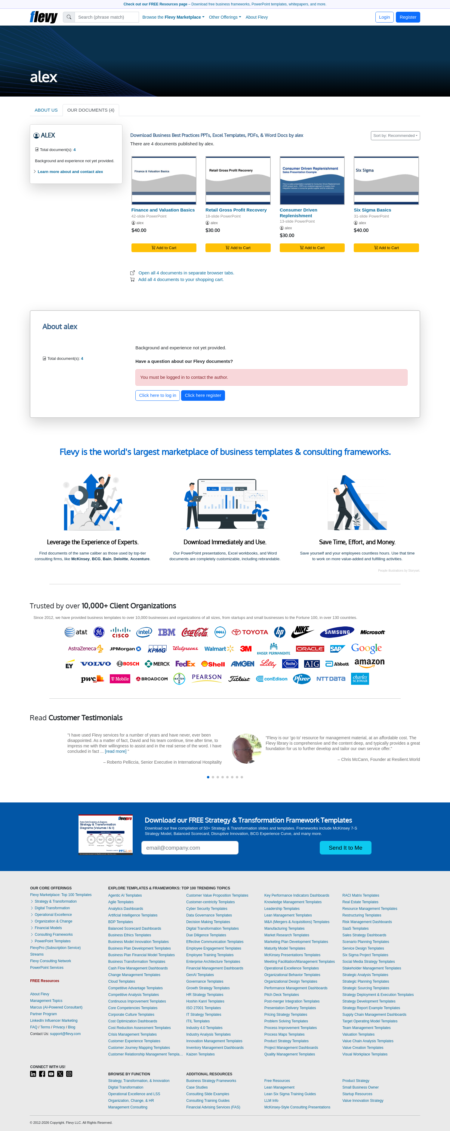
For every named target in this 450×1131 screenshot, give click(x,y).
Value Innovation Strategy (363, 1101)
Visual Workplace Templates (364, 1054)
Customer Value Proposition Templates (217, 895)
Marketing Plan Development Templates (296, 942)
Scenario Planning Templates (365, 942)
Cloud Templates (121, 981)
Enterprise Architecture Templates (213, 961)
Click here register (203, 395)
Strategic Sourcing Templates (365, 988)
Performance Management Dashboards (296, 988)
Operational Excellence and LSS (134, 1094)
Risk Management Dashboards (367, 922)
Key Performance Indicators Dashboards (296, 895)
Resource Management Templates (369, 909)
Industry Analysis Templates (208, 1034)
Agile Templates (121, 902)
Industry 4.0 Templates (204, 1028)
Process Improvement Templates (290, 1028)
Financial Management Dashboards (214, 968)
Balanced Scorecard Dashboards (134, 928)
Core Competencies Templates (133, 1008)
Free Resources (277, 1081)
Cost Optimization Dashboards (132, 1021)
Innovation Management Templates (214, 1041)
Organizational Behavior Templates (292, 975)
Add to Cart (164, 248)
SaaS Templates (355, 928)
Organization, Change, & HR (131, 1101)
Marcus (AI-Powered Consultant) (56, 1007)
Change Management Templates (134, 975)
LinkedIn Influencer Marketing (53, 1020)
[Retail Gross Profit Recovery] (238, 180)
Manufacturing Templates (284, 928)
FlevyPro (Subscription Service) (55, 948)
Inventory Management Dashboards (215, 1048)
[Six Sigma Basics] (386, 180)
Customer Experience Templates (134, 1041)
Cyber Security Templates (206, 909)
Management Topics (46, 1001)
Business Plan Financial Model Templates (141, 955)
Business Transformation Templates (136, 961)
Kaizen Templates (200, 1054)
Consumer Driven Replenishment (298, 212)
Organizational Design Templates (290, 981)
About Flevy (257, 17)
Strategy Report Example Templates (371, 1008)
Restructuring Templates (361, 915)
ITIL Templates (198, 1021)
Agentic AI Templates (125, 895)
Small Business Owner (360, 1087)
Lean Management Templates (288, 915)
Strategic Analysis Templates (365, 975)
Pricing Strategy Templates (285, 1014)
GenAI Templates (200, 975)
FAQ (33, 1027)
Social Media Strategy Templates (368, 961)
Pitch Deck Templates (281, 995)
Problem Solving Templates (286, 1021)
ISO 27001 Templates (203, 1008)
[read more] (116, 751)
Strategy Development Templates (369, 1001)
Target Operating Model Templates (369, 1021)
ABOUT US (46, 110)
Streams (37, 954)
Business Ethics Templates (129, 935)
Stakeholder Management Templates (371, 968)
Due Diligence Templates (206, 935)
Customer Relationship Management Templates (145, 1054)
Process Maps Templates (284, 1034)
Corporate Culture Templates (131, 1014)
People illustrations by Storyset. (399, 570)
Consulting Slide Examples (207, 1094)
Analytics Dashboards (125, 909)
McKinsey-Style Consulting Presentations (297, 1107)
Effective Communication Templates (214, 942)
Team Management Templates (366, 1028)
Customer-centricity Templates (210, 902)
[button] (208, 777)
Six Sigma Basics (372, 209)
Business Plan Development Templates (139, 948)
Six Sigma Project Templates (365, 955)
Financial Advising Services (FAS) (213, 1107)
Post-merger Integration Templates (292, 1001)
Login (384, 17)
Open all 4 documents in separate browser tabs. (187, 272)
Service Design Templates (363, 948)
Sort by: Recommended (394, 135)
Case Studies (197, 1087)
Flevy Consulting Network (50, 961)
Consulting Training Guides (208, 1101)
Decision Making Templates (208, 922)
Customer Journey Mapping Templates (139, 1048)
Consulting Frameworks (51, 934)
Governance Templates (204, 981)
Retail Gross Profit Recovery (236, 209)
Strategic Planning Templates (365, 981)
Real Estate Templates (360, 902)
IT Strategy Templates (203, 1014)
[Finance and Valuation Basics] (164, 180)
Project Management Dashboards (291, 1048)
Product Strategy (355, 1081)
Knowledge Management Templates (293, 902)
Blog (71, 1027)
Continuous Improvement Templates (137, 1001)
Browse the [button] (172, 17)
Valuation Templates (358, 1034)
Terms (45, 1027)
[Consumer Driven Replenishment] (312, 180)
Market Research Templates (286, 935)
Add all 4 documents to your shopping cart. (181, 279)
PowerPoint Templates (50, 941)
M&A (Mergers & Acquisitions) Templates (297, 922)
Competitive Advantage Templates (135, 988)
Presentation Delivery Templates (290, 1008)
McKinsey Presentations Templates (292, 955)
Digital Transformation (50, 908)
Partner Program (43, 1014)
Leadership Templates (282, 909)
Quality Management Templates (289, 1054)
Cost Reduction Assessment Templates (139, 1028)
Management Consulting (127, 1107)
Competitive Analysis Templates (133, 995)
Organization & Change (51, 921)
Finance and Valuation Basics (163, 209)
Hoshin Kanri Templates (205, 1001)
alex (139, 223)
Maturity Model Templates (285, 948)
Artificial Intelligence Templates (133, 915)
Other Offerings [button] (223, 17)
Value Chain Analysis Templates (367, 1041)
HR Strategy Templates (204, 995)
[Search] (107, 17)
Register (408, 17)
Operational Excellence (51, 915)
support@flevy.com (65, 1034)
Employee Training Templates (209, 955)
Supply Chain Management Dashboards (374, 1014)
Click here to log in (157, 395)
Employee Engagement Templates (213, 948)
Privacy (59, 1027)
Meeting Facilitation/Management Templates (299, 961)
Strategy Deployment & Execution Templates (378, 995)
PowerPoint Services (46, 968)
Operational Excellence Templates (291, 968)
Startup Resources (357, 1094)
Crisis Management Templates (132, 1034)
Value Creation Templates (362, 1048)
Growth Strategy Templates (208, 988)
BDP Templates (120, 922)
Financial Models (46, 928)
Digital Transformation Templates (212, 928)
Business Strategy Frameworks (211, 1081)
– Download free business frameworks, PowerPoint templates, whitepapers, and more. (225, 4)
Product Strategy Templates (286, 1041)
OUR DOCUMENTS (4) (91, 110)
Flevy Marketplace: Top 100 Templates (60, 895)
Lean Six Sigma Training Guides (290, 1094)
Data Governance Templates (209, 915)
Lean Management (279, 1087)
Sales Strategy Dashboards (364, 935)
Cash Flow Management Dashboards (138, 968)
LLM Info (271, 1101)
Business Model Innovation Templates (138, 942)
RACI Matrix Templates (360, 895)
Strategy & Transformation (53, 901)
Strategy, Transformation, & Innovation (139, 1081)
